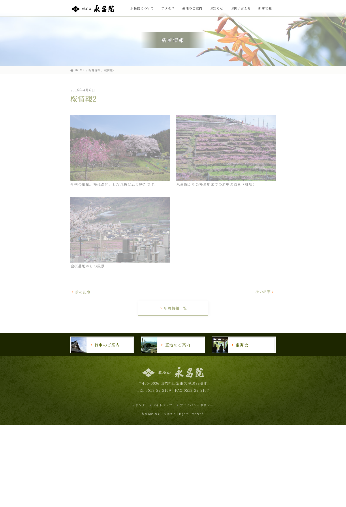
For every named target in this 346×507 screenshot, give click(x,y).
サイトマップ (163, 405)
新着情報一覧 (173, 308)
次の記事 (265, 291)
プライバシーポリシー (197, 405)
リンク (140, 405)
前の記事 (81, 292)
